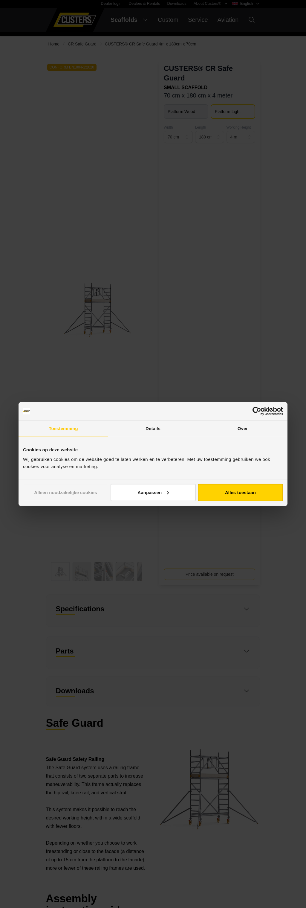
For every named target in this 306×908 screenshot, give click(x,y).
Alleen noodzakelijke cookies (65, 492)
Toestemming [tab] (63, 428)
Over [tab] (243, 428)
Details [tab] (153, 428)
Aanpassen (153, 492)
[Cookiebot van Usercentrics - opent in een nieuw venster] (257, 411)
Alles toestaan (240, 492)
